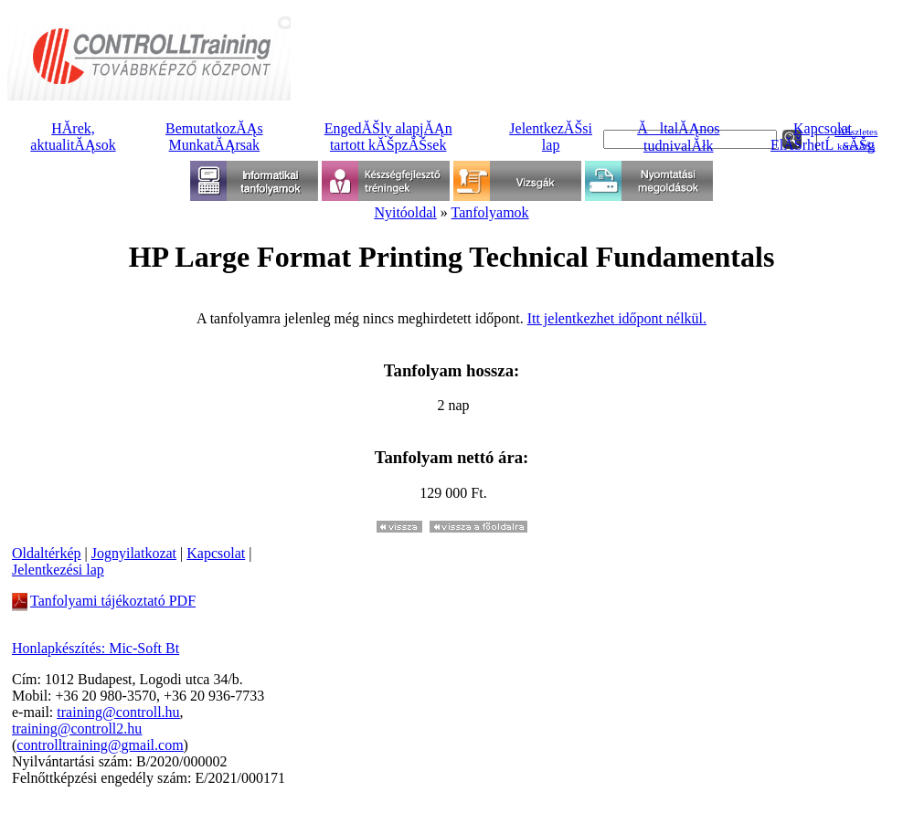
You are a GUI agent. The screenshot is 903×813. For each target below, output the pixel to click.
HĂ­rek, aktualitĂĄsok (72, 137)
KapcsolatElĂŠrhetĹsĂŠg (822, 137)
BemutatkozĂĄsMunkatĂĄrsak (214, 137)
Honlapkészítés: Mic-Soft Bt (95, 648)
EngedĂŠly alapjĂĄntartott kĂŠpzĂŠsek (388, 137)
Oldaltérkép (46, 553)
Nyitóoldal (405, 212)
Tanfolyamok (490, 212)
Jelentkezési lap (58, 569)
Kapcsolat (215, 553)
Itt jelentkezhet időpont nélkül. (616, 318)
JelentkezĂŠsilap (550, 137)
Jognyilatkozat (133, 553)
